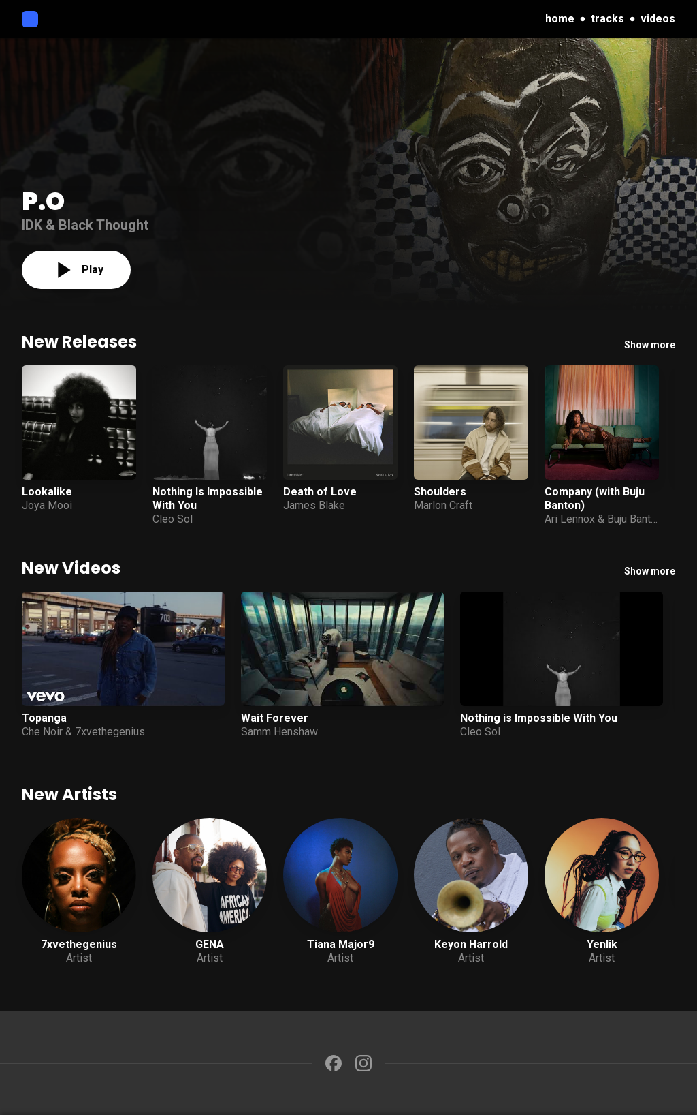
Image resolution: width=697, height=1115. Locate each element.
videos (658, 18)
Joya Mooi (47, 505)
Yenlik (602, 944)
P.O (43, 201)
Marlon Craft (443, 505)
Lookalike (47, 491)
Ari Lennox (570, 519)
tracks (607, 18)
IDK (32, 225)
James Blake (314, 505)
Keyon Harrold (471, 944)
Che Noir (42, 731)
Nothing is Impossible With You (538, 718)
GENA (209, 944)
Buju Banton (634, 519)
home (559, 18)
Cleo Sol (172, 519)
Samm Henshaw (279, 731)
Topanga (44, 718)
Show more (649, 344)
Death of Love (320, 491)
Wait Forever (274, 718)
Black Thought (103, 225)
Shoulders (440, 491)
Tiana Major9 (340, 944)
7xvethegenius (110, 731)
